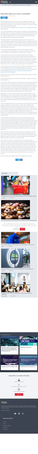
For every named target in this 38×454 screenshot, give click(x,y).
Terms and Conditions (6, 425)
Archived (3, 15)
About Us (4, 423)
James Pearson (13, 15)
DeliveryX (9, 5)
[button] (10, 2)
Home (6, 5)
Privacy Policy (5, 427)
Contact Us (5, 421)
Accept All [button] (22, 229)
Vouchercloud (21, 82)
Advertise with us (8, 418)
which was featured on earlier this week (18, 69)
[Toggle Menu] (36, 2)
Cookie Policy (5, 429)
